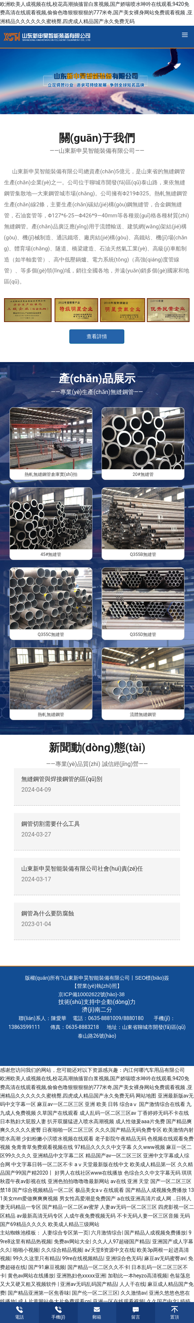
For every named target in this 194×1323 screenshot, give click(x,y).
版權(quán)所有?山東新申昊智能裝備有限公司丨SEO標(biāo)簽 (97, 978)
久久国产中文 (162, 1301)
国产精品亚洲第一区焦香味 (38, 1293)
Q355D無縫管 (143, 634)
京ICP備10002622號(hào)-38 (91, 994)
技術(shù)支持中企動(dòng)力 (97, 1001)
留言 (135, 1317)
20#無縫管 (143, 474)
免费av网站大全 (72, 1241)
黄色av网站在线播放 (31, 1276)
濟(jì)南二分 (97, 1009)
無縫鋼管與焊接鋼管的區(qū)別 (61, 779)
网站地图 (146, 1096)
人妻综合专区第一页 (65, 1233)
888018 (132, 1018)
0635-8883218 (82, 1027)
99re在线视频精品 (82, 1258)
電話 (19, 1317)
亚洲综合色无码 (124, 1258)
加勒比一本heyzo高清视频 (138, 1276)
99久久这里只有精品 (36, 1258)
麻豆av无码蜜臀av (165, 1258)
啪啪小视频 (26, 1250)
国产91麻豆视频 (46, 1267)
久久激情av (133, 1293)
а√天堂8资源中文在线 (110, 1250)
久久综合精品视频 (61, 1250)
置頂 (174, 1317)
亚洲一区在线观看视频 (118, 1301)
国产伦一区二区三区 (95, 1293)
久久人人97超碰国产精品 (121, 1241)
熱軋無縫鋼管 (51, 714)
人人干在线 (132, 1284)
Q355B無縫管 (143, 554)
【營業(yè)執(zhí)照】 (97, 986)
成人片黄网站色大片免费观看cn (54, 1301)
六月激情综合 (106, 1233)
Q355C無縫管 (51, 634)
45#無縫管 (50, 554)
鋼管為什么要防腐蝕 (47, 913)
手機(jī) (58, 1317)
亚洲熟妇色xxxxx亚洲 (80, 1276)
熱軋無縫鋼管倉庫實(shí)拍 (51, 474)
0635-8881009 (104, 1018)
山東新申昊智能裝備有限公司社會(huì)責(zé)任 (82, 868)
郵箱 (96, 1317)
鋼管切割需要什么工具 (50, 823)
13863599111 (24, 1027)
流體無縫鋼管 (143, 714)
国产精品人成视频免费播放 (155, 1233)
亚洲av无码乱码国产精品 (88, 1284)
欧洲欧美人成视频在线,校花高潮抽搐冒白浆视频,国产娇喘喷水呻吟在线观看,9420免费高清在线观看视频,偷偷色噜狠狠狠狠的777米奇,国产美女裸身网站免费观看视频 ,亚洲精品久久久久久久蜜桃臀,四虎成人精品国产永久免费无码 (96, 12)
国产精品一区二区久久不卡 (98, 1267)
